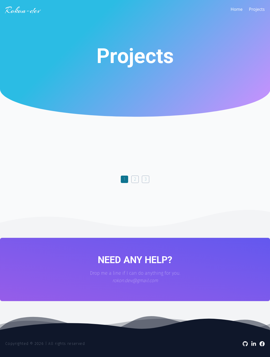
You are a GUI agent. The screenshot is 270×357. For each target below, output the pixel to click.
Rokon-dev (22, 10)
